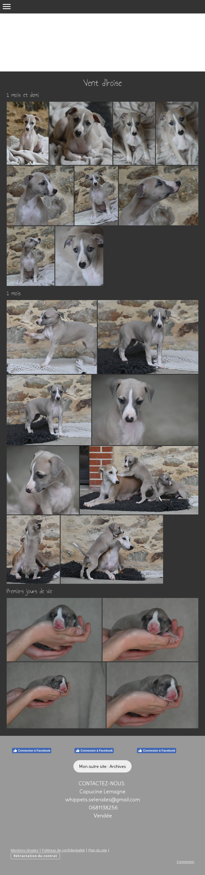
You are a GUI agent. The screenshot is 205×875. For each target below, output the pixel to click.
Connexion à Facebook (31, 750)
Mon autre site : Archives (102, 766)
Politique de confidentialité (63, 850)
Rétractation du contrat (35, 855)
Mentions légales (24, 850)
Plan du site (97, 850)
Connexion (185, 861)
